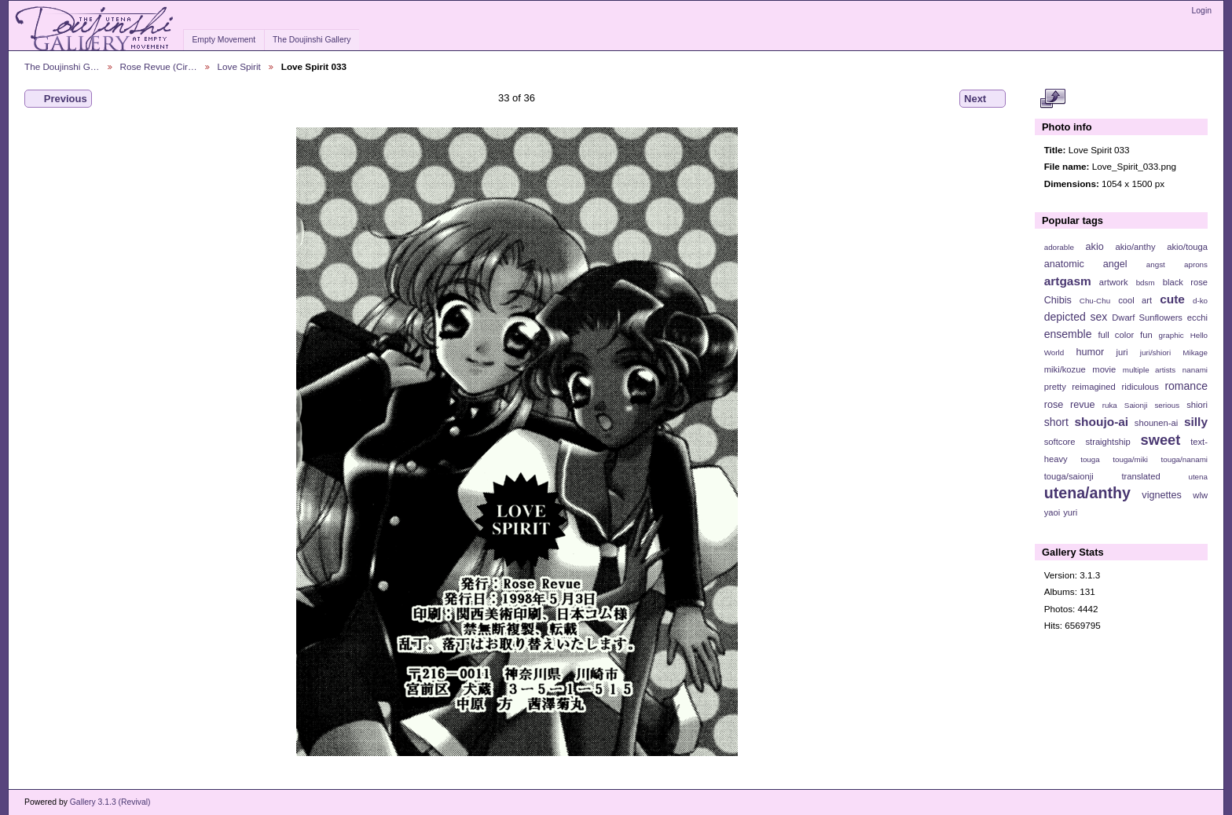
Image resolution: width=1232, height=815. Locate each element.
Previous (58, 99)
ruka (1109, 405)
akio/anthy (1135, 246)
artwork (1113, 282)
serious (1166, 405)
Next (982, 99)
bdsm (1145, 282)
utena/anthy (1087, 492)
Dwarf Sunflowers (1147, 317)
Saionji (1135, 405)
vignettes (1162, 495)
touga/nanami (1184, 459)
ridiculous (1139, 386)
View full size (1052, 99)
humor (1090, 352)
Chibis (1058, 300)
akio (1095, 246)
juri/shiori (1155, 352)
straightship (1107, 441)
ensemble (1068, 334)
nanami (1195, 369)
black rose (1185, 282)
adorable (1059, 247)
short (1056, 422)
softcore (1060, 441)
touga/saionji (1069, 476)
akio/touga (1187, 246)
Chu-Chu (1095, 300)
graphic (1171, 335)
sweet (1161, 439)
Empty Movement (223, 39)
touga (1090, 459)
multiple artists (1149, 369)
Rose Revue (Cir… (158, 66)
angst (1155, 264)
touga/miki (1130, 459)
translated (1140, 476)
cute (1172, 299)
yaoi (1052, 512)
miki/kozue (1065, 369)
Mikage (1195, 352)
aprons (1196, 264)
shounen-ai (1157, 423)
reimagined (1094, 386)
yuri (1070, 512)
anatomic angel (1086, 264)
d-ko (1200, 300)
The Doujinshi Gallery (311, 39)
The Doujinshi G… (62, 66)
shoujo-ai (1102, 421)
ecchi (1197, 317)
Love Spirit (239, 66)
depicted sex (1076, 316)
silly (1196, 421)
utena (1198, 476)
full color (1116, 335)
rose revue (1069, 404)
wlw (1200, 495)
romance (1186, 386)
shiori (1197, 404)
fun (1146, 335)
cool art (1135, 300)
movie (1104, 369)
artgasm (1067, 281)
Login (1202, 10)
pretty (1055, 386)
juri (1122, 352)
